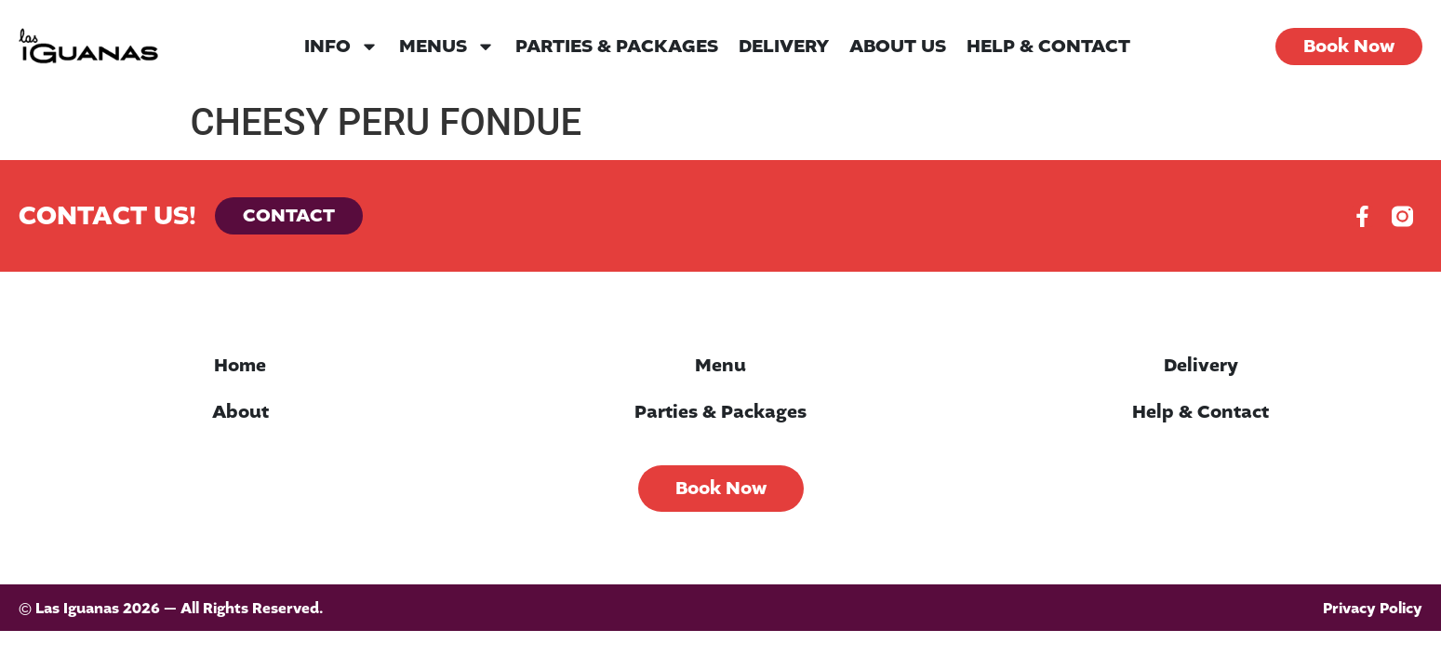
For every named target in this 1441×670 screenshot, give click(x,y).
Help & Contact (1048, 46)
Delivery (784, 46)
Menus (447, 46)
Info (341, 46)
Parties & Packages (616, 46)
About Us (897, 46)
